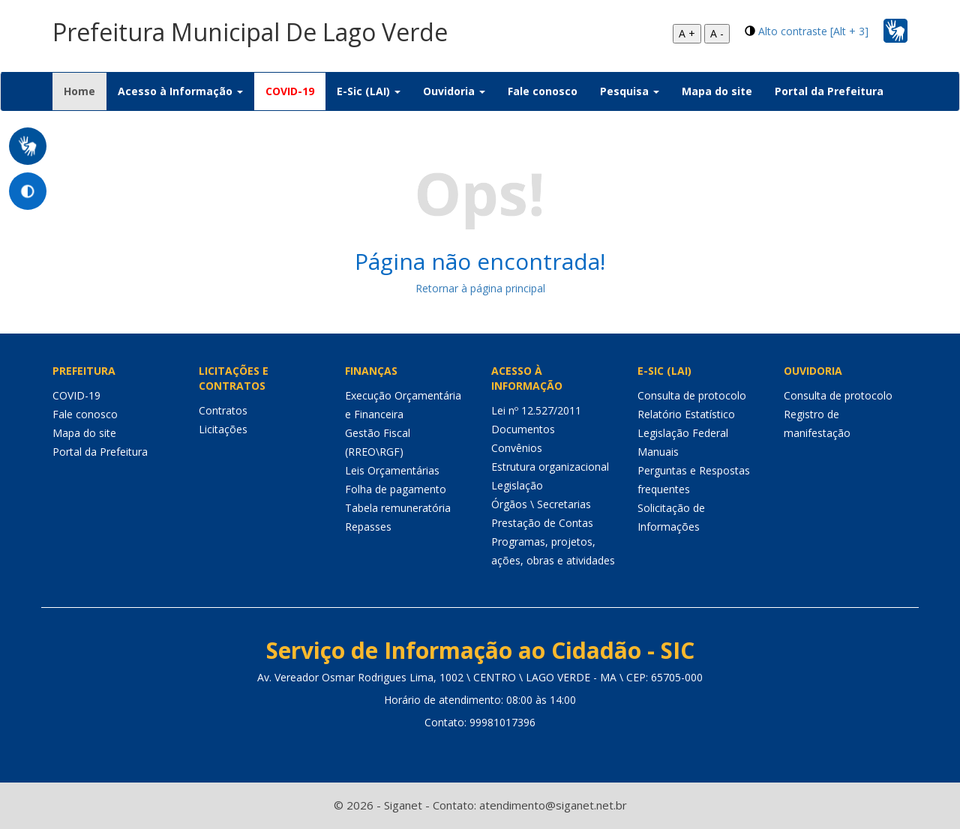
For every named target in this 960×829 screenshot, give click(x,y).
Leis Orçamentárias (392, 470)
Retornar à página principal (480, 288)
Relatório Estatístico (686, 414)
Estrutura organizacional (550, 466)
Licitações (223, 429)
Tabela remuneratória (398, 508)
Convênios (516, 448)
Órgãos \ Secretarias (541, 504)
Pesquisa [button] (629, 91)
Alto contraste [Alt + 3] (813, 31)
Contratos (223, 410)
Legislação (517, 485)
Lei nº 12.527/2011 (536, 410)
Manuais (658, 451)
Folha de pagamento (395, 489)
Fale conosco (543, 91)
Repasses (368, 526)
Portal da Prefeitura (829, 91)
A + (687, 33)
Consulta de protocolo (692, 395)
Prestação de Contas (542, 523)
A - (717, 33)
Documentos (523, 429)
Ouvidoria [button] (454, 91)
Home (85, 90)
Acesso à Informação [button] (180, 91)
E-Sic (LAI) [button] (368, 91)
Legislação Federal (683, 433)
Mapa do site (717, 91)
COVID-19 (290, 91)
